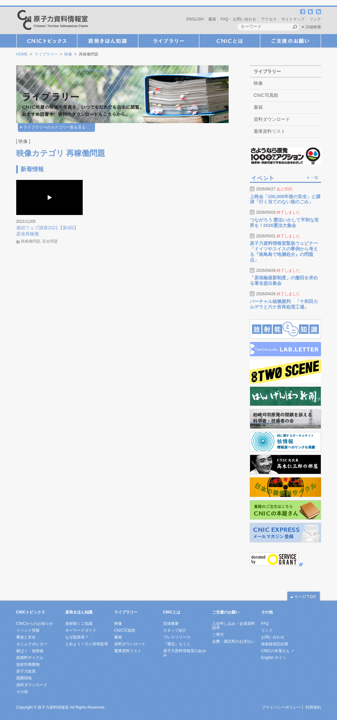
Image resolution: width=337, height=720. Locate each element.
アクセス (269, 19)
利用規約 (313, 707)
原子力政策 (26, 671)
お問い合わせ (244, 19)
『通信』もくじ (176, 644)
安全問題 (50, 241)
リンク (315, 19)
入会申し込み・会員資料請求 (233, 625)
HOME (22, 54)
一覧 (315, 177)
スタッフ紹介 (175, 630)
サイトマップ (293, 19)
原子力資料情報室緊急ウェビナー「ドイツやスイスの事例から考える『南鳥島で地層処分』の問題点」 (284, 251)
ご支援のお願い (290, 40)
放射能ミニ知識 (78, 623)
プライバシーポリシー (281, 707)
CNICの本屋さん (275, 651)
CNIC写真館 (266, 95)
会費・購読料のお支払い (233, 641)
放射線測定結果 (274, 644)
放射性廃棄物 (28, 664)
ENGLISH (195, 19)
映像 (68, 54)
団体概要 (171, 623)
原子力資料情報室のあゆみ (184, 653)
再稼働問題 (30, 241)
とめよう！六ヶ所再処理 (86, 644)
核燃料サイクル (29, 657)
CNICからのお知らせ (34, 623)
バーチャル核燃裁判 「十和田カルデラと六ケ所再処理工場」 (284, 304)
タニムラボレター (31, 644)
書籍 (212, 19)
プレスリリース (176, 637)
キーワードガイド (80, 630)
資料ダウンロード (272, 119)
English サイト (274, 657)
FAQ (224, 19)
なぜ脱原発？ (77, 637)
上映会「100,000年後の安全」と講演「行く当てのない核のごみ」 (285, 199)
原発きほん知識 (107, 40)
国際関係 (24, 678)
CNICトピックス (46, 40)
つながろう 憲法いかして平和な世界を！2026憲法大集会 (284, 222)
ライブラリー (168, 40)
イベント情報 (28, 630)
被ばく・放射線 (29, 651)
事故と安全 (26, 637)
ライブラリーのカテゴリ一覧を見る (54, 127)
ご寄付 (218, 634)
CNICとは (229, 40)
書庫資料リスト (269, 131)
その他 (22, 691)
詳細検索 (313, 27)
